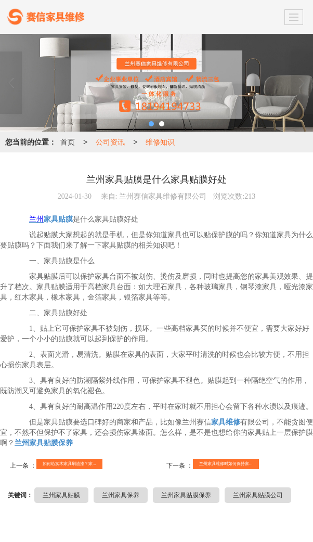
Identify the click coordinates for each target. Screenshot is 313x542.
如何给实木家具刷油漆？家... (69, 463)
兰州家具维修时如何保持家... (226, 463)
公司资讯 (110, 142)
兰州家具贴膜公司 (258, 495)
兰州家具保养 (120, 495)
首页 (67, 142)
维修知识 (160, 142)
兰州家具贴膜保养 (186, 495)
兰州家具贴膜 (61, 495)
